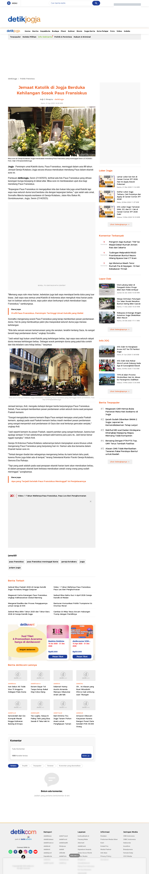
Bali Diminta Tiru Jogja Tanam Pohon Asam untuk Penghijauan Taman (62, 719)
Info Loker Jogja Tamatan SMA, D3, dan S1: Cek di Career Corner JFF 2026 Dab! (128, 210)
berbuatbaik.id (83, 836)
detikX (61, 849)
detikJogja (12, 78)
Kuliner (61, 31)
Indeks (117, 31)
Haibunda (127, 842)
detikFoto (63, 856)
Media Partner (106, 849)
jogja (82, 561)
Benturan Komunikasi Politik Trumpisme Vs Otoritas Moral (73, 604)
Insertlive (126, 846)
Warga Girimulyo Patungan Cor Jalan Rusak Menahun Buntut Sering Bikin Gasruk (128, 301)
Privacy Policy (106, 856)
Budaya (45, 31)
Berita (25, 31)
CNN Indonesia (129, 836)
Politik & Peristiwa (63, 36)
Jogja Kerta (79, 31)
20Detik (62, 852)
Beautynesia (128, 849)
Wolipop (62, 846)
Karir (102, 842)
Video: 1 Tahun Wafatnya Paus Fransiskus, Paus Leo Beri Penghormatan (52, 495)
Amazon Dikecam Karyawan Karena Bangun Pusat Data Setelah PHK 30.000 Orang (85, 720)
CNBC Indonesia (129, 839)
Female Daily (128, 852)
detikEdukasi (48, 839)
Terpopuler (15, 36)
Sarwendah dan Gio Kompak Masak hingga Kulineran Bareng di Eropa (16, 719)
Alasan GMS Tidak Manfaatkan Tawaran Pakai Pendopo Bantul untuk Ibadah (122, 451)
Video (109, 31)
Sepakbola (35, 31)
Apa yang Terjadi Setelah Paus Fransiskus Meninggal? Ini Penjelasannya (48, 481)
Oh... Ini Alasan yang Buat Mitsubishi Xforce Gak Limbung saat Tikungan (85, 690)
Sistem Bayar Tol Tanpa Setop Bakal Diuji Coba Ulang (39, 689)
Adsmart (81, 842)
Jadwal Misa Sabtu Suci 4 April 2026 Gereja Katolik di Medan (73, 596)
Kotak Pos (104, 846)
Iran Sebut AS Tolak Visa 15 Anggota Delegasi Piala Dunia (17, 689)
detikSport (48, 852)
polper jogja (14, 567)
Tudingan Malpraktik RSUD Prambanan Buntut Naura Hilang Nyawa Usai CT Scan (123, 255)
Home (17, 31)
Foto (102, 31)
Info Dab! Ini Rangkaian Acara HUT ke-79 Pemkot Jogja (128, 348)
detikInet (47, 846)
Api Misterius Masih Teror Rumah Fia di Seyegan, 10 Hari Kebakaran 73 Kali (124, 266)
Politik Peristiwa (27, 78)
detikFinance (48, 842)
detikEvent (82, 846)
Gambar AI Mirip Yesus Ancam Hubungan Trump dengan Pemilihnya (72, 612)
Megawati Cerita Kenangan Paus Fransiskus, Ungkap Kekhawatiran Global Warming (27, 596)
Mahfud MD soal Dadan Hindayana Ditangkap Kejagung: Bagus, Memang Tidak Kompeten (123, 433)
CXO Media (127, 856)
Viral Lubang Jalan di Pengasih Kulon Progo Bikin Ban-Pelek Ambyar (127, 287)
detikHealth (63, 842)
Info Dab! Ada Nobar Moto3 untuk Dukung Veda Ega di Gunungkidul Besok (129, 362)
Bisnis (69, 31)
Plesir (53, 31)
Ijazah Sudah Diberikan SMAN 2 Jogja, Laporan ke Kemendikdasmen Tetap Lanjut (122, 422)
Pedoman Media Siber (109, 839)
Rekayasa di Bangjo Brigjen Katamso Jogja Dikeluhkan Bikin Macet (129, 314)
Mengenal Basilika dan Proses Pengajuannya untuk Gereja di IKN (27, 604)
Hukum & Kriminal (82, 36)
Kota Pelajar (92, 31)
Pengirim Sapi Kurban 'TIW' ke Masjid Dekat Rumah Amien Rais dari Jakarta (124, 244)
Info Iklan (104, 852)
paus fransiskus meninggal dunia (42, 561)
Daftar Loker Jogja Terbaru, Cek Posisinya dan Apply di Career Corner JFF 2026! (129, 195)
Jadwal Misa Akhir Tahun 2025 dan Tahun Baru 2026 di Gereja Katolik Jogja (29, 612)
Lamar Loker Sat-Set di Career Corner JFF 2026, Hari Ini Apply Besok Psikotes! (127, 180)
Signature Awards (84, 849)
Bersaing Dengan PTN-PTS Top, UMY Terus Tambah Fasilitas (121, 442)
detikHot (47, 849)
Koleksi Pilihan (29, 36)
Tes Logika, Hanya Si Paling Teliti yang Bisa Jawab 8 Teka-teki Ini (40, 718)
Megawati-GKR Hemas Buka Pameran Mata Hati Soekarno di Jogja (122, 411)
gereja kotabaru (69, 561)
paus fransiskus (16, 561)
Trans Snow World (85, 852)
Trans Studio (83, 856)
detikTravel (63, 836)
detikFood (63, 839)
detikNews (48, 836)
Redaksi (104, 836)
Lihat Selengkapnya (119, 224)
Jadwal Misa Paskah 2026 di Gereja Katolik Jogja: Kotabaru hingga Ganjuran (27, 588)
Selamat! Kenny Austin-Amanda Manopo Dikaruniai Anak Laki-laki (62, 690)
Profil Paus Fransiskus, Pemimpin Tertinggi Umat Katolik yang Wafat (47, 313)
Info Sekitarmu (45, 36)
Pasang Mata (83, 839)
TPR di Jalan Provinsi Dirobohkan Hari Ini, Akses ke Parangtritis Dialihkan (128, 376)
